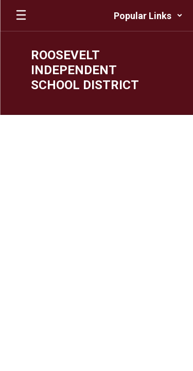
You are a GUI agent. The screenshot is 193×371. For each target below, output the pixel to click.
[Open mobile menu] (21, 15)
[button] (148, 15)
